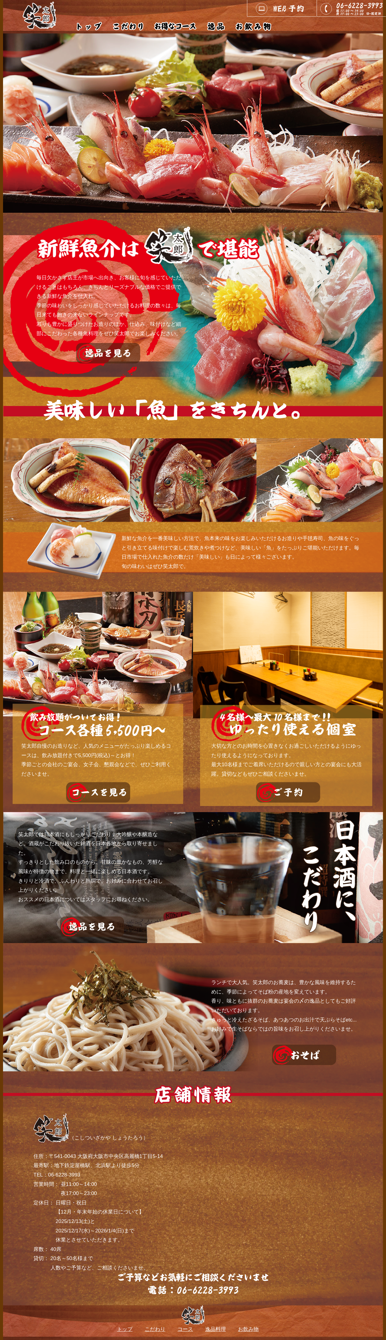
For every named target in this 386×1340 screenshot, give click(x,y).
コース (185, 1329)
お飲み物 (248, 1329)
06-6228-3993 (64, 1175)
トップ (125, 1329)
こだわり (155, 1329)
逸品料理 (215, 1329)
